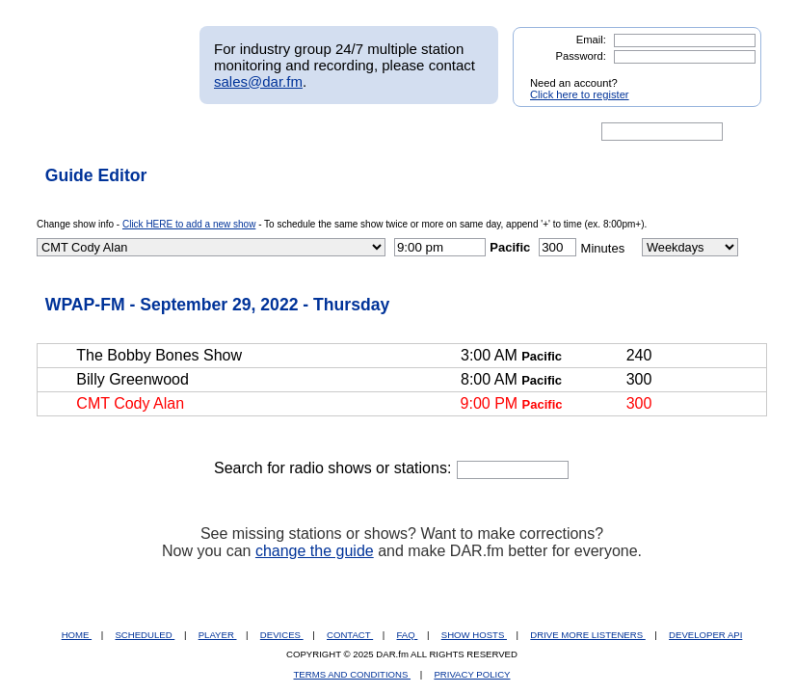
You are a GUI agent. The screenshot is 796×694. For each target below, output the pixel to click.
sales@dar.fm (258, 81)
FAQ (407, 634)
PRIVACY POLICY (472, 674)
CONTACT (350, 634)
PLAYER (218, 634)
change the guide (314, 551)
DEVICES (282, 634)
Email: (591, 39)
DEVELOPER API (705, 634)
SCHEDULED (144, 634)
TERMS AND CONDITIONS (352, 674)
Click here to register (579, 94)
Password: (581, 56)
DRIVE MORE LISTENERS (587, 634)
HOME (77, 634)
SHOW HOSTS (474, 634)
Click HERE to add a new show (188, 224)
